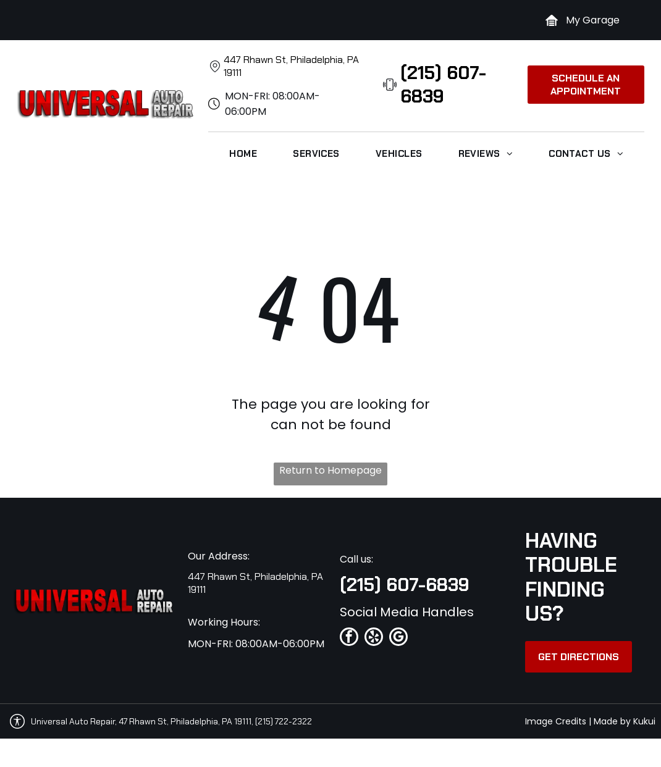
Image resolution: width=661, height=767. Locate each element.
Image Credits (555, 721)
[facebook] (349, 638)
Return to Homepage (330, 470)
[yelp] (373, 638)
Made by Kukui (624, 721)
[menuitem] (243, 153)
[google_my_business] (398, 638)
